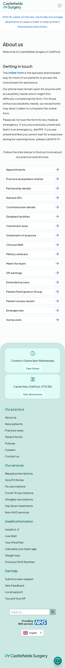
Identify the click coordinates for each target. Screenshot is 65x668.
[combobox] (32, 633)
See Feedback (14, 585)
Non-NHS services (17, 512)
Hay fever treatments (19, 506)
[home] (13, 5)
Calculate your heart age (21, 549)
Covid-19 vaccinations (19, 493)
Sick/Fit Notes (14, 480)
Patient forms (13, 437)
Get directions (32, 394)
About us (10, 417)
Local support (14, 592)
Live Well (10, 536)
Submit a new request (19, 579)
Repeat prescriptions (19, 473)
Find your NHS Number (20, 562)
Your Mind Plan (14, 542)
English (30, 633)
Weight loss (12, 555)
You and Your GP (15, 598)
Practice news (14, 430)
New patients (14, 424)
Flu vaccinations (15, 486)
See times (32, 368)
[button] (60, 5)
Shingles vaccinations (19, 499)
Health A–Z (12, 529)
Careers (10, 450)
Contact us (12, 456)
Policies (10, 443)
